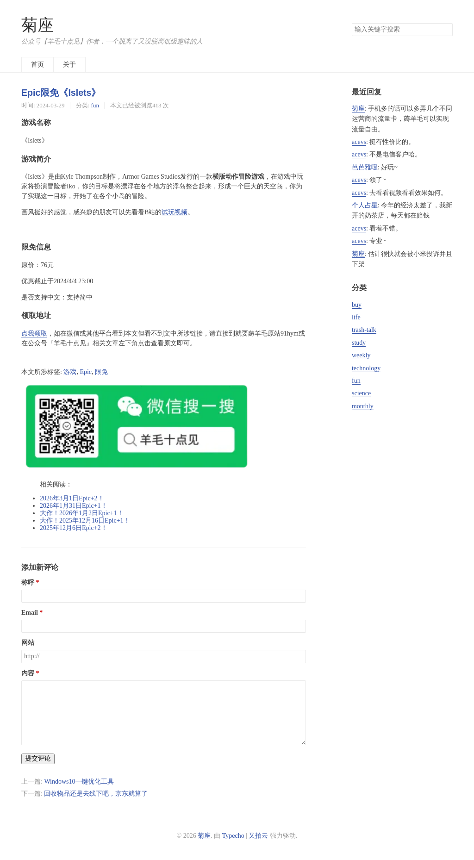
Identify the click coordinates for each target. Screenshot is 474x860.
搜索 (445, 29)
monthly (363, 406)
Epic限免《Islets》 (60, 92)
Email (29, 612)
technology (366, 368)
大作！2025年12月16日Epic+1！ (85, 520)
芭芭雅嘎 (365, 167)
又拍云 (258, 835)
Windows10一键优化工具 (79, 781)
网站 (27, 642)
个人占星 (365, 205)
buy (357, 304)
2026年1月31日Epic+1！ (73, 505)
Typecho (233, 835)
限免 (101, 371)
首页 (37, 64)
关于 (69, 64)
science (361, 393)
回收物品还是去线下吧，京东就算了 (96, 793)
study (359, 342)
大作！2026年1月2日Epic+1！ (82, 513)
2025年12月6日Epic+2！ (73, 527)
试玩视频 (174, 212)
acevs (359, 141)
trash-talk (364, 329)
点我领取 (34, 333)
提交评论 (38, 758)
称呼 (27, 582)
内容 (27, 673)
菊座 (37, 25)
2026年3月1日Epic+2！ (72, 498)
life (356, 317)
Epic (86, 371)
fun (95, 105)
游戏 (69, 371)
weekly (361, 355)
